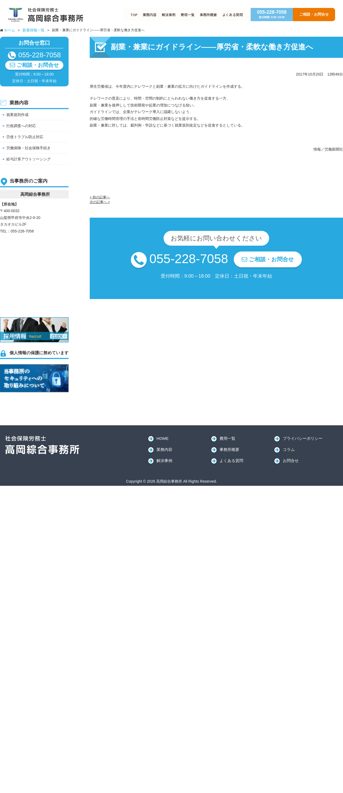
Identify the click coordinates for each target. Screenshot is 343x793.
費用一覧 (187, 14)
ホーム (9, 30)
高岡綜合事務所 (42, 445)
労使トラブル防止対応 (24, 137)
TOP (133, 14)
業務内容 (149, 14)
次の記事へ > (100, 202)
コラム (289, 449)
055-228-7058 (272, 14)
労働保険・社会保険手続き (28, 148)
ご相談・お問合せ (314, 14)
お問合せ (291, 460)
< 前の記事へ (100, 197)
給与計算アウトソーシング (28, 159)
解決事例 (168, 14)
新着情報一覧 (33, 30)
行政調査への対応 (21, 126)
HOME (162, 438)
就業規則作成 (17, 115)
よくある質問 (232, 14)
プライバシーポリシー (302, 438)
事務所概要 (208, 14)
